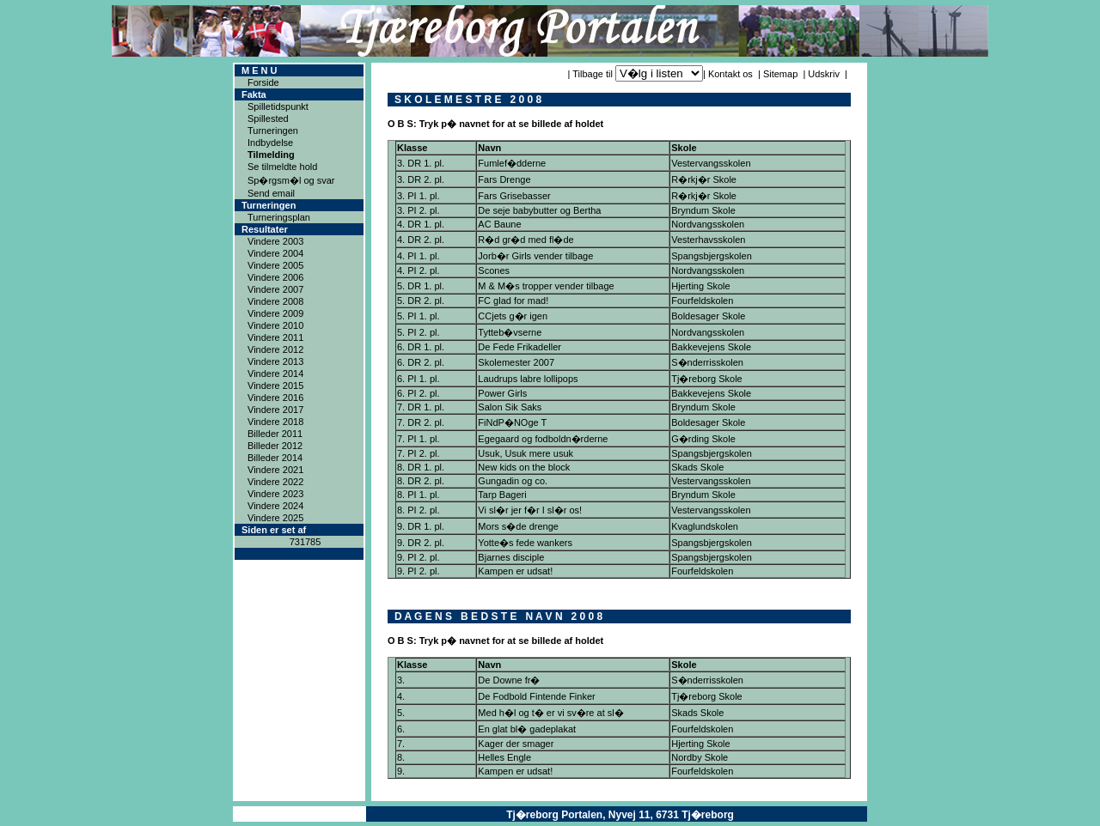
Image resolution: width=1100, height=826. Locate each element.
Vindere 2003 (275, 241)
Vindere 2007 (275, 289)
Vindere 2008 (275, 301)
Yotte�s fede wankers (525, 543)
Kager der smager (515, 743)
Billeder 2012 (275, 445)
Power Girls (502, 393)
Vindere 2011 (275, 337)
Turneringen (273, 130)
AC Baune (499, 224)
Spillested (268, 118)
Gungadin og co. (512, 481)
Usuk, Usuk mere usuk (525, 453)
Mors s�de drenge (518, 526)
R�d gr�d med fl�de (525, 239)
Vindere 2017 (275, 409)
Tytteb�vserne (509, 332)
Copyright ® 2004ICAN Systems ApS (299, 814)
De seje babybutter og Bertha (539, 210)
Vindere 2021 (275, 470)
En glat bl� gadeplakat (527, 729)
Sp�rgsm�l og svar (291, 180)
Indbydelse (270, 142)
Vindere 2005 (275, 265)
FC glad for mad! (513, 300)
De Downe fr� (509, 680)
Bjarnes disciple (511, 557)
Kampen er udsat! (515, 571)
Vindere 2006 (275, 277)
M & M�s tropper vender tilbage (546, 286)
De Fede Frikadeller (519, 347)
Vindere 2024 (275, 506)
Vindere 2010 (275, 325)
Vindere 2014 (275, 373)
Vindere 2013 (275, 361)
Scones (494, 270)
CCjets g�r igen (512, 316)
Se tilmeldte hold (282, 166)
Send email (271, 193)
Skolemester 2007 (516, 362)
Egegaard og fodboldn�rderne (543, 439)
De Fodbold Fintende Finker (536, 696)
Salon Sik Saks (509, 407)
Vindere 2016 (275, 397)
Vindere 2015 (275, 385)
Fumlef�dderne (512, 163)
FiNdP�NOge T (512, 422)
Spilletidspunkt (278, 106)
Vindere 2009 (275, 313)
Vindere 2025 (275, 518)
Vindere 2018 (275, 421)
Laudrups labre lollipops (528, 379)
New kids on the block (524, 467)
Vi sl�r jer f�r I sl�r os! (530, 510)
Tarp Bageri (502, 494)
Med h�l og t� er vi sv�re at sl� (550, 713)
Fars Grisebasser (514, 196)
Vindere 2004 (275, 253)
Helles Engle (504, 757)
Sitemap (780, 74)
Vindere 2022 (275, 482)
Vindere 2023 (275, 494)
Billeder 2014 (275, 457)
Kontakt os (730, 74)
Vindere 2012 (275, 349)
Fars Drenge (504, 179)
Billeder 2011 (275, 433)
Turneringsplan (279, 217)
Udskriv (824, 74)
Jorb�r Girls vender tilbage (535, 256)
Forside (263, 82)
